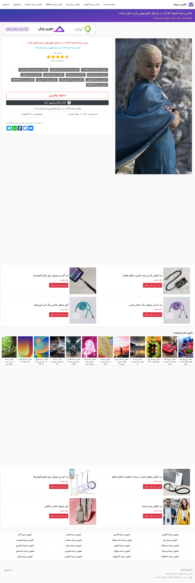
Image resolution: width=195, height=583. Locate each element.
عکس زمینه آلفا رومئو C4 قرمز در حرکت (169, 361)
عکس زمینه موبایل (31, 75)
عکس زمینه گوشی (91, 4)
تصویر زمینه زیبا (170, 540)
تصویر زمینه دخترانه (170, 545)
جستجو (6, 4)
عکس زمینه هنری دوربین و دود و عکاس (73, 361)
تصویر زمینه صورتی (73, 551)
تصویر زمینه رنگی (25, 556)
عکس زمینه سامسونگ (71, 80)
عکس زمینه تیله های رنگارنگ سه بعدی (186, 361)
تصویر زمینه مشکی (73, 540)
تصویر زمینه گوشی (170, 534)
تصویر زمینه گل (25, 534)
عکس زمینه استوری (96, 80)
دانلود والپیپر (57, 95)
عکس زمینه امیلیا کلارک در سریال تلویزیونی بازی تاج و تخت (155, 13)
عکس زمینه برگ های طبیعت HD (154, 360)
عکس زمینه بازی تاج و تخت (33, 70)
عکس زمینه (180, 4)
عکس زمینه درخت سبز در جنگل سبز (9, 361)
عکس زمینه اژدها (75, 75)
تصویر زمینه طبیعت (25, 540)
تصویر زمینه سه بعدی (25, 551)
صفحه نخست (109, 4)
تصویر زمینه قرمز (73, 534)
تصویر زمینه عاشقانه (170, 556)
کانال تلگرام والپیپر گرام (57, 103)
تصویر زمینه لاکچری (25, 545)
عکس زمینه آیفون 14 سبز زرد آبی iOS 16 (41, 361)
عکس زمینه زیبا (73, 4)
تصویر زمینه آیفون (122, 545)
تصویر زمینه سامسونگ (122, 540)
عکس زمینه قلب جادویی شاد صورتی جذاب (89, 361)
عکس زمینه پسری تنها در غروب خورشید (121, 361)
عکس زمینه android (96, 85)
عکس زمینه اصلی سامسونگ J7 (25, 360)
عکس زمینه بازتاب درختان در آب (137, 361)
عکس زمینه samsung (23, 80)
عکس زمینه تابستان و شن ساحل (105, 361)
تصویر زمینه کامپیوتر (121, 556)
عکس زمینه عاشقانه (54, 4)
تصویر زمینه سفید (73, 545)
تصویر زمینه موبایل (121, 551)
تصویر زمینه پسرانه (170, 551)
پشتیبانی (17, 4)
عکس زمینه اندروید (46, 80)
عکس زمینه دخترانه (33, 4)
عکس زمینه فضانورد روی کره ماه (57, 361)
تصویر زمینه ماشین (73, 556)
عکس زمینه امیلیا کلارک (94, 70)
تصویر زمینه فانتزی (121, 534)
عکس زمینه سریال (97, 75)
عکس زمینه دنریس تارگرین (64, 70)
